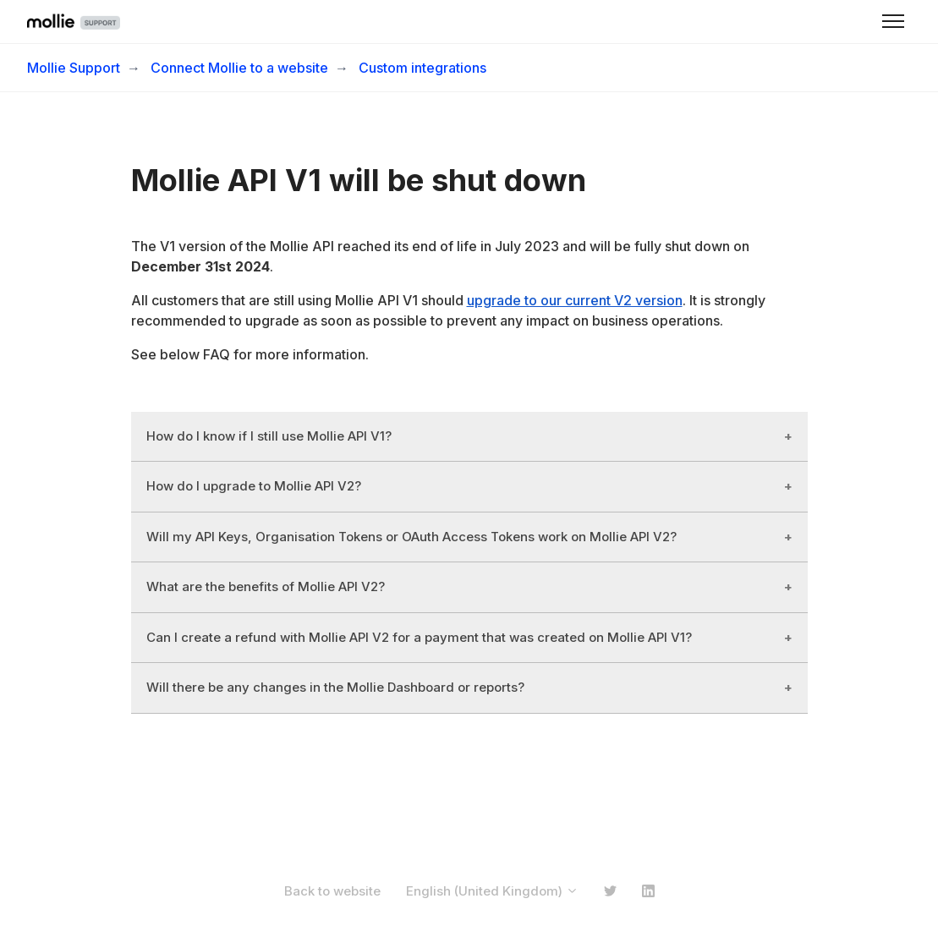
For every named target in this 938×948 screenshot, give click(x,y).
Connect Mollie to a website (239, 67)
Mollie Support (73, 67)
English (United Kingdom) (492, 891)
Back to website (332, 891)
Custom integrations (422, 67)
